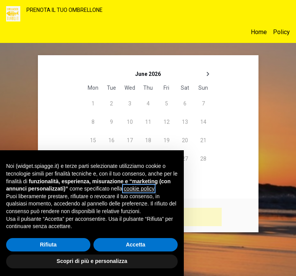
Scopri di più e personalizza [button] (92, 261)
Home (259, 32)
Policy (281, 32)
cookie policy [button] (139, 189)
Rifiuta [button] (48, 245)
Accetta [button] (136, 245)
